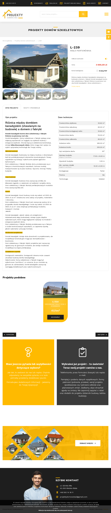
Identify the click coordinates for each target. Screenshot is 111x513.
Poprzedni (10, 334)
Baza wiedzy (91, 3)
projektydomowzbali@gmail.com (73, 497)
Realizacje (53, 3)
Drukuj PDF (103, 71)
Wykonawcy (38, 3)
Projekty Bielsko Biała (72, 3)
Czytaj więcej (76, 86)
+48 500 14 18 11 (11, 3)
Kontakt (105, 3)
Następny (101, 334)
